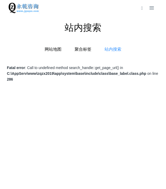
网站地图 (53, 49)
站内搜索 (113, 49)
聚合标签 (83, 49)
